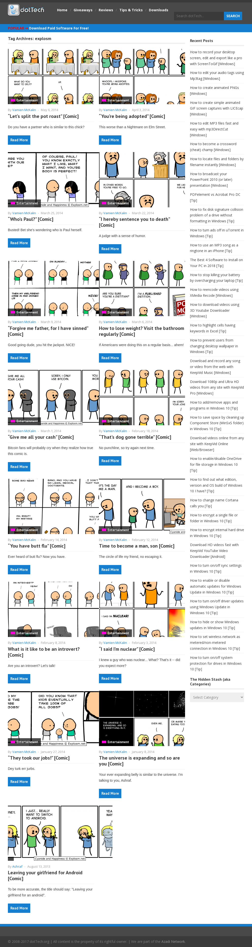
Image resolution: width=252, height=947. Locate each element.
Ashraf (17, 866)
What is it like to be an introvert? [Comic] (44, 652)
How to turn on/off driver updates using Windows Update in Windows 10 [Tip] (217, 607)
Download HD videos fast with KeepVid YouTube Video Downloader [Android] (214, 550)
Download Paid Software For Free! (59, 28)
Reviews (106, 10)
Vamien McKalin (24, 110)
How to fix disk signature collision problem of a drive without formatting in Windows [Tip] (216, 215)
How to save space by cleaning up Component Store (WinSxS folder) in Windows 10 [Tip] (217, 423)
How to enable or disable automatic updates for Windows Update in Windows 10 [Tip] (215, 586)
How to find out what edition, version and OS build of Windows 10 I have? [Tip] (216, 485)
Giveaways (83, 10)
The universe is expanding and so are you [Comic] (139, 761)
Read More (19, 140)
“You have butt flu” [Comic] (36, 546)
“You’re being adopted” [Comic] (132, 116)
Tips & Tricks (131, 10)
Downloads (158, 10)
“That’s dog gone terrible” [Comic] (135, 437)
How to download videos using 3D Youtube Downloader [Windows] (214, 310)
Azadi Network (173, 941)
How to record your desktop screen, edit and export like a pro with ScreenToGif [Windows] (216, 58)
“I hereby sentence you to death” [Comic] (134, 222)
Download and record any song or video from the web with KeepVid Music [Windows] (215, 366)
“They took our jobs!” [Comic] (39, 758)
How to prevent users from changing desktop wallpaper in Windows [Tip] (214, 346)
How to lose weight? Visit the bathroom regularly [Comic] (141, 331)
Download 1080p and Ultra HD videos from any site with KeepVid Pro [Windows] (217, 387)
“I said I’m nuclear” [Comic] (127, 649)
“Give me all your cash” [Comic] (41, 437)
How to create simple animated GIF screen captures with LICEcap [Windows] (216, 108)
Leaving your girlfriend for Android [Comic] (45, 875)
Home (62, 10)
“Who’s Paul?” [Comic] (30, 219)
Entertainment (27, 100)
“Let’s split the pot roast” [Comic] (43, 116)
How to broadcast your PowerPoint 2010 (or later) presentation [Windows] (211, 179)
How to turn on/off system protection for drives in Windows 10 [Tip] (216, 663)
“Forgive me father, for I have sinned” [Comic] (48, 331)
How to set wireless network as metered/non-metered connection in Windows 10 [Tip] (215, 642)
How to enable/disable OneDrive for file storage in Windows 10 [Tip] (216, 464)
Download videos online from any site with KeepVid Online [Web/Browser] (217, 444)
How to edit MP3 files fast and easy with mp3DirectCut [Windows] (214, 129)
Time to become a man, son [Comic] (136, 546)
